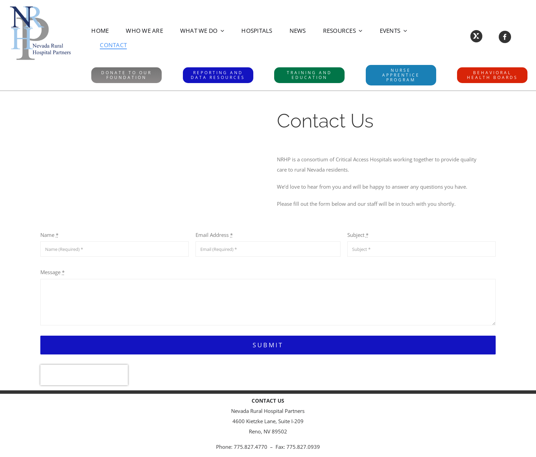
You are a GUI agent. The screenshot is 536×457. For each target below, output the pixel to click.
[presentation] (84, 375)
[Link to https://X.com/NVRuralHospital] (476, 36)
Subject (357, 234)
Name (49, 234)
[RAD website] (218, 75)
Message (52, 272)
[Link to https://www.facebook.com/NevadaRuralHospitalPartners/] (505, 37)
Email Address (214, 234)
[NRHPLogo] (40, 7)
